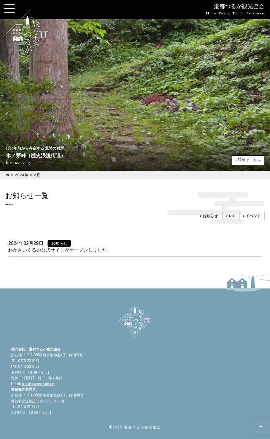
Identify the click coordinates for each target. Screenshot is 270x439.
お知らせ (210, 216)
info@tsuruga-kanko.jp (38, 383)
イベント (253, 216)
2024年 (22, 175)
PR (231, 216)
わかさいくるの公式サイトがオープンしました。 (60, 250)
